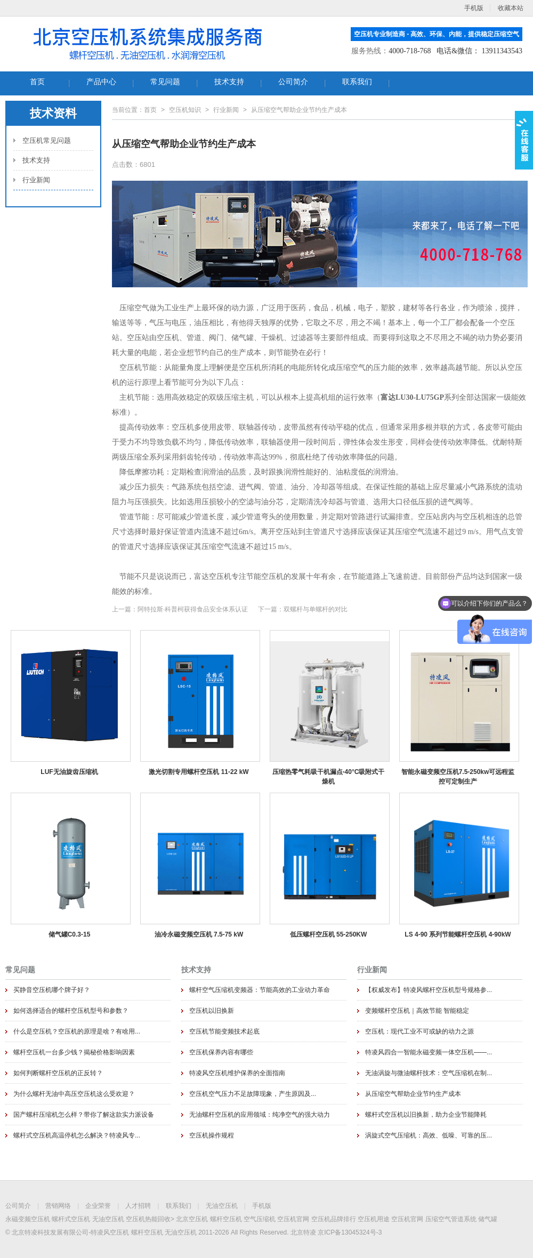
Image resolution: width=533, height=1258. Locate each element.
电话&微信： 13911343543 (479, 51)
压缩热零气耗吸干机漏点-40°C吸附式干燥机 (328, 776)
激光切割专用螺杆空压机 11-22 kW (198, 772)
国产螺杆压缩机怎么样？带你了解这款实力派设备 (83, 1114)
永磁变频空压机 (27, 1219)
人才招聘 (138, 1205)
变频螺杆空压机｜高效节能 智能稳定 (417, 1010)
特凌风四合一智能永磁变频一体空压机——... (428, 1052)
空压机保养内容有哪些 (221, 1052)
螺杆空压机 (226, 1219)
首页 (150, 110)
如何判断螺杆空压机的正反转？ (58, 1073)
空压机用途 (374, 1219)
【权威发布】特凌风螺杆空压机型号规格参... (428, 990)
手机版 (261, 1205)
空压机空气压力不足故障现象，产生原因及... (252, 1094)
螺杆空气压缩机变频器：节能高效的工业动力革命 (259, 990)
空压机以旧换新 (211, 1010)
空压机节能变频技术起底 (224, 1031)
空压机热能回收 (148, 1219)
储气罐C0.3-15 (70, 934)
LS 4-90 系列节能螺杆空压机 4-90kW (458, 934)
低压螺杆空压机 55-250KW (328, 934)
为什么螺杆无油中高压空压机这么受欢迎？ (74, 1094)
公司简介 (18, 1205)
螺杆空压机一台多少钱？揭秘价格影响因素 (74, 1052)
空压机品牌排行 (333, 1219)
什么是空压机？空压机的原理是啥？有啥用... (76, 1031)
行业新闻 (36, 180)
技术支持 (36, 160)
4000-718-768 (410, 51)
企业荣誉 (98, 1205)
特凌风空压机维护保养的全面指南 (237, 1073)
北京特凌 (303, 1232)
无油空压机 (222, 1205)
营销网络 (58, 1205)
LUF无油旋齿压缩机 (69, 772)
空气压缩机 (260, 1219)
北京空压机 (192, 1219)
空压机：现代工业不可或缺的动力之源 (419, 1031)
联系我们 (178, 1205)
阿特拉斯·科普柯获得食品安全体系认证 (193, 609)
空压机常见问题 (46, 140)
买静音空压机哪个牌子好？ (51, 990)
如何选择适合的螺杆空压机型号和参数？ (70, 1010)
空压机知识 (185, 110)
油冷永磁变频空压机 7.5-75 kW (199, 934)
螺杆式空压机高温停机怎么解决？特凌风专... (76, 1135)
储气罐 (487, 1219)
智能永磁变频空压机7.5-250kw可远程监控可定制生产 (458, 776)
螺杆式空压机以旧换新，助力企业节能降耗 (426, 1114)
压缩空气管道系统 (451, 1219)
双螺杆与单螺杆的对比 (316, 609)
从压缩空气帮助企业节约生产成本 (413, 1094)
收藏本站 (510, 8)
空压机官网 (293, 1219)
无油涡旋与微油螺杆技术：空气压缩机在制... (428, 1073)
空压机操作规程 (211, 1135)
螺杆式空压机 (71, 1219)
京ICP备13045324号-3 (350, 1232)
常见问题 (20, 969)
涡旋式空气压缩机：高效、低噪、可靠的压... (428, 1135)
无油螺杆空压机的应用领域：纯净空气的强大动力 (259, 1114)
